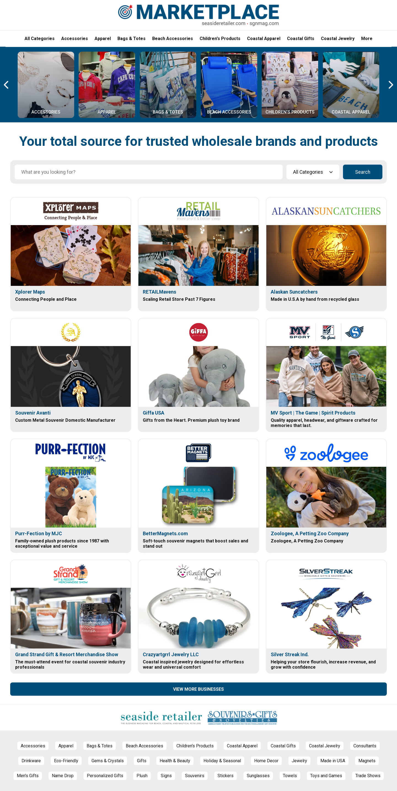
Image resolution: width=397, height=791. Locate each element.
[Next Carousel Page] (390, 84)
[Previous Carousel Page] (6, 84)
